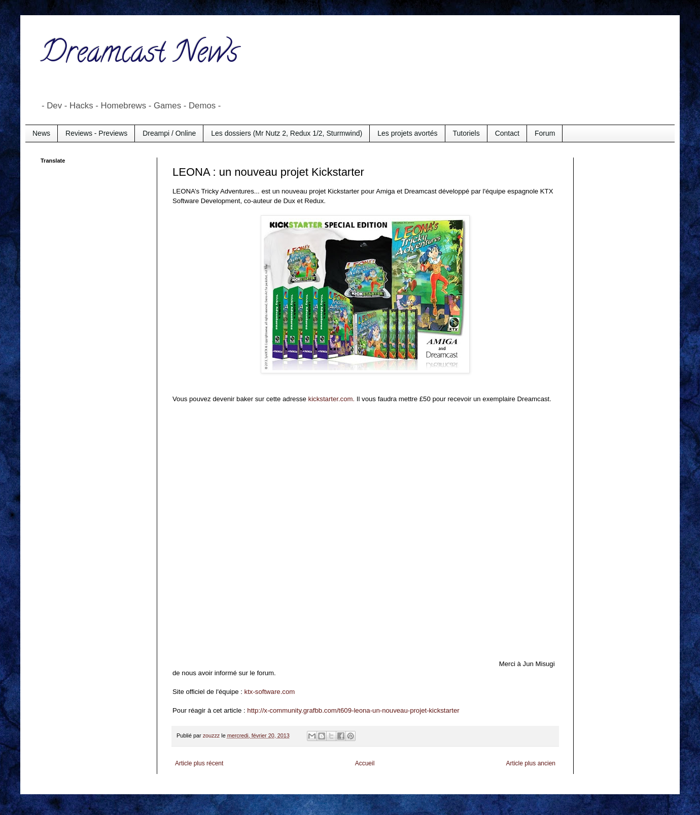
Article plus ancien (530, 763)
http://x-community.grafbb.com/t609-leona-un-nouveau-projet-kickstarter (353, 710)
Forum (545, 133)
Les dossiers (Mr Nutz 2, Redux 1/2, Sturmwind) (286, 133)
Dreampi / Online (169, 133)
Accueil (365, 763)
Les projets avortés (407, 133)
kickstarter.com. (331, 399)
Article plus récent (199, 763)
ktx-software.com (269, 691)
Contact (507, 133)
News (41, 133)
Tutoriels (466, 133)
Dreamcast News (139, 55)
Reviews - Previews (96, 133)
